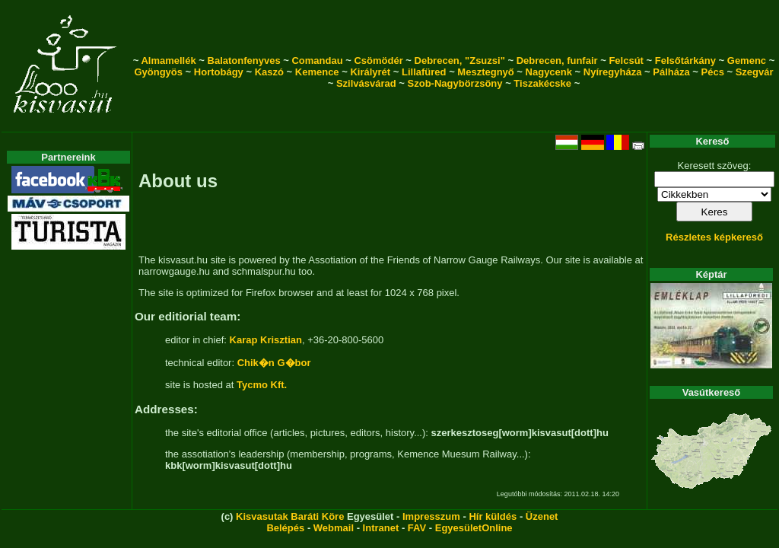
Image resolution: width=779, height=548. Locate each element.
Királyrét (370, 72)
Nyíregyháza (612, 72)
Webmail (333, 528)
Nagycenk (549, 72)
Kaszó (269, 72)
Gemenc (746, 60)
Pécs (712, 72)
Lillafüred (424, 72)
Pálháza (671, 72)
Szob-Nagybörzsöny (455, 83)
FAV (417, 528)
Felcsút (626, 60)
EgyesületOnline (474, 528)
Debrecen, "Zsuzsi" (460, 60)
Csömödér (378, 60)
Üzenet (542, 516)
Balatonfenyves (244, 60)
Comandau (316, 60)
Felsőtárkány (685, 60)
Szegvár (755, 72)
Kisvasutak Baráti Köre (290, 516)
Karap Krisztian (266, 340)
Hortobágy (218, 72)
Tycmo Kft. (262, 384)
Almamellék (168, 60)
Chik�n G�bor (274, 362)
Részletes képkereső (714, 237)
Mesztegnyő (485, 72)
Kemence (317, 72)
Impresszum (431, 516)
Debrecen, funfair (557, 60)
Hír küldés (493, 516)
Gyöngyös (158, 72)
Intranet (381, 528)
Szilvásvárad (366, 83)
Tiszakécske (542, 83)
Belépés (285, 528)
